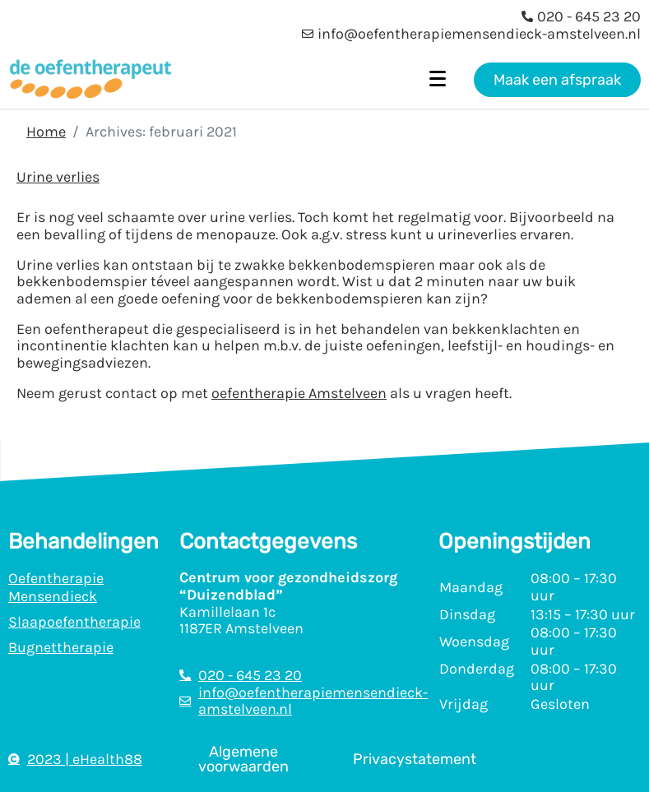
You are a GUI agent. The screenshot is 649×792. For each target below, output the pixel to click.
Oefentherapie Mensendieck (56, 587)
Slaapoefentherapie (74, 622)
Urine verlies (58, 177)
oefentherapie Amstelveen (299, 393)
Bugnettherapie (61, 647)
